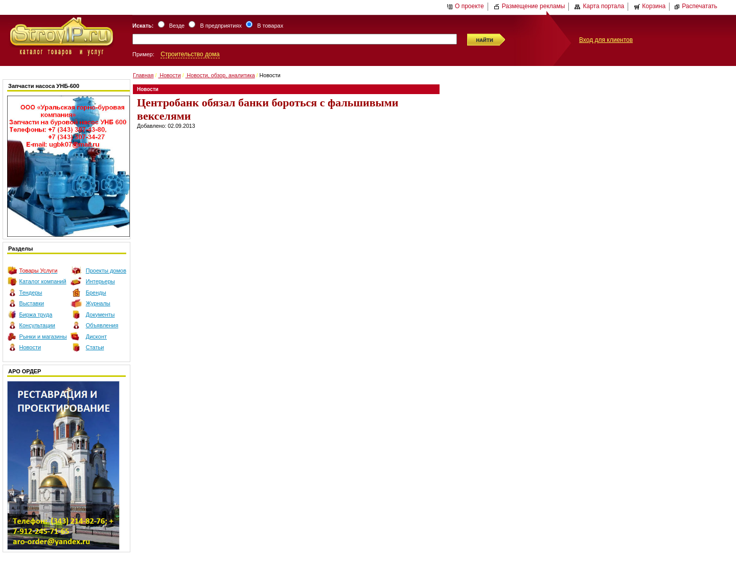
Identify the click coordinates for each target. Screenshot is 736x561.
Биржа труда (36, 314)
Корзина (649, 6)
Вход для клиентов (606, 39)
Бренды (96, 292)
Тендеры (30, 292)
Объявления (102, 325)
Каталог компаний (42, 281)
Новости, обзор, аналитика (220, 75)
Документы (100, 314)
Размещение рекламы (529, 6)
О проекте (465, 6)
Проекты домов (106, 270)
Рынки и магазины (43, 336)
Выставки (31, 303)
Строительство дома (189, 54)
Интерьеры (100, 281)
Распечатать (695, 6)
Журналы (98, 303)
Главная (143, 75)
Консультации (37, 325)
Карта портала (599, 6)
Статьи (95, 347)
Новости (30, 347)
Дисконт (96, 336)
